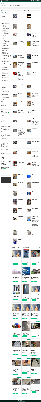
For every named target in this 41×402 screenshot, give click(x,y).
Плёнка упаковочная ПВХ (25, 277)
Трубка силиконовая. (4, 64)
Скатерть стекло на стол (35, 95)
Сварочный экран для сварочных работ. (20, 75)
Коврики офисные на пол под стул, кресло (35, 156)
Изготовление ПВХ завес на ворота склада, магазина (35, 165)
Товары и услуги (15, 4)
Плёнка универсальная (16, 277)
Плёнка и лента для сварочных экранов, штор (21, 79)
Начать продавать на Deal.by (4, 0)
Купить (15, 281)
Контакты (23, 4)
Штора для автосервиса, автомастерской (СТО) (5, 31)
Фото (26, 4)
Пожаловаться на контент (22, 401)
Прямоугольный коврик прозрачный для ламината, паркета (5, 91)
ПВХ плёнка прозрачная (16, 259)
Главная (11, 4)
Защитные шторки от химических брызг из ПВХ (5, 77)
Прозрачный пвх (15, 295)
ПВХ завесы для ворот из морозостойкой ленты (35, 164)
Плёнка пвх (19, 13)
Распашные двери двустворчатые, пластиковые (35, 220)
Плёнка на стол (34, 23)
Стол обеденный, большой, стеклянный (5, 83)
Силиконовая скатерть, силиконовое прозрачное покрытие (5, 45)
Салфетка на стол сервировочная (4, 85)
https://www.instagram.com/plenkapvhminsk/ (6, 172)
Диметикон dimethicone (21, 133)
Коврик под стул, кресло (5, 67)
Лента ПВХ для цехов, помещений (34, 37)
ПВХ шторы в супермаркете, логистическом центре (5, 30)
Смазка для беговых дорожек (5, 61)
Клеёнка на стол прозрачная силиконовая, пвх (5, 48)
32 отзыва (33, 0)
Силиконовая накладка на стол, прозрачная (25, 350)
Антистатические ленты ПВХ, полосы (5, 99)
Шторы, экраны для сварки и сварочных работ (5, 35)
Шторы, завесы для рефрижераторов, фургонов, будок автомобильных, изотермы (5, 37)
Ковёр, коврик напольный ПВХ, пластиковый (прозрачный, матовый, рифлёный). (6, 69)
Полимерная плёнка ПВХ (21, 18)
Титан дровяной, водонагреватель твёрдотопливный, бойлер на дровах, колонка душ (5, 53)
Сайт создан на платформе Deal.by (20, 400)
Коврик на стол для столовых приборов (5, 89)
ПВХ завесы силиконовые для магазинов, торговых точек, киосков (5, 72)
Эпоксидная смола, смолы (5, 55)
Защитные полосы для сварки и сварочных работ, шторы (21, 78)
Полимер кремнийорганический (20, 135)
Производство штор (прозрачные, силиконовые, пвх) (5, 23)
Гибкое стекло (3, 15)
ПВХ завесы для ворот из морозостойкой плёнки (35, 168)
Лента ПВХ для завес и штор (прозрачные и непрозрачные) (5, 21)
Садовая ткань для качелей (35, 122)
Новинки (18, 5)
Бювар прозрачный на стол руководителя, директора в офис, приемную (16, 389)
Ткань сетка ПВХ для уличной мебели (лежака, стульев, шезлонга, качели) (35, 121)
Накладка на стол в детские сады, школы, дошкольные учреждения (16, 370)
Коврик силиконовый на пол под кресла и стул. (35, 155)
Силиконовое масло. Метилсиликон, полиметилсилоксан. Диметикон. (4, 59)
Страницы (2, 106)
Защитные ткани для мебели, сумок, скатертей (35, 124)
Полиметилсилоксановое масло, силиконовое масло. (21, 132)
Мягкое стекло (3, 16)
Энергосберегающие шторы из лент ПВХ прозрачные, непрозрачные (21, 57)
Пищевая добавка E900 (21, 134)
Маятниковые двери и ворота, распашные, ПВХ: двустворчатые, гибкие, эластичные (5, 94)
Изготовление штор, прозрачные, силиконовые (21, 45)
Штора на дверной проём (5, 80)
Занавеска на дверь (4, 96)
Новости (2, 102)
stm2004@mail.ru (5, 169)
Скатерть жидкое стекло (5, 47)
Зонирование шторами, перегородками (5, 43)
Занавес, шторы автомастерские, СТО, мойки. (20, 65)
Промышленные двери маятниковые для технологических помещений (35, 222)
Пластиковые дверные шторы (5, 97)
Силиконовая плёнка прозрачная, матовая (4, 19)
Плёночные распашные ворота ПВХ (35, 225)
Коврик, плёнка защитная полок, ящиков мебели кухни (21, 112)
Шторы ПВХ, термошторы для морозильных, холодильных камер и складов (5, 26)
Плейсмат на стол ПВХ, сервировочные (5, 87)
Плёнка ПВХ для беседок (34, 259)
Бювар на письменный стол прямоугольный (35, 369)
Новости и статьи (13, 5)
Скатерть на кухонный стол (35, 96)
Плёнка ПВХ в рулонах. (25, 259)
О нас (20, 4)
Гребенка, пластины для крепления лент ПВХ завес (5, 73)
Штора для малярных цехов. (5, 33)
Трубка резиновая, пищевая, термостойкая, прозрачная (35, 141)
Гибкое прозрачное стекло (16, 350)
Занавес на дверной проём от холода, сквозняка (5, 79)
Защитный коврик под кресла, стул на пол (34, 153)
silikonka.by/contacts (5, 168)
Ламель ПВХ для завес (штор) (5, 75)
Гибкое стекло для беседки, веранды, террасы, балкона (35, 332)
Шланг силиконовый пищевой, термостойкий (5, 63)
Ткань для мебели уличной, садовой (5, 57)
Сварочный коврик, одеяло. (5, 41)
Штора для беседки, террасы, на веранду (5, 40)
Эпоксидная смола (20, 120)
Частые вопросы (3, 105)
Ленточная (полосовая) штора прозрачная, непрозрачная (5, 28)
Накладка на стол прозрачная (33, 350)
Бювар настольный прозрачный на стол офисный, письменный (25, 389)
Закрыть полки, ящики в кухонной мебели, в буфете (5, 50)
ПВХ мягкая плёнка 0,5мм (34, 277)
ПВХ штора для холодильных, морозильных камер (35, 45)
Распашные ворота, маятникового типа (34, 224)
